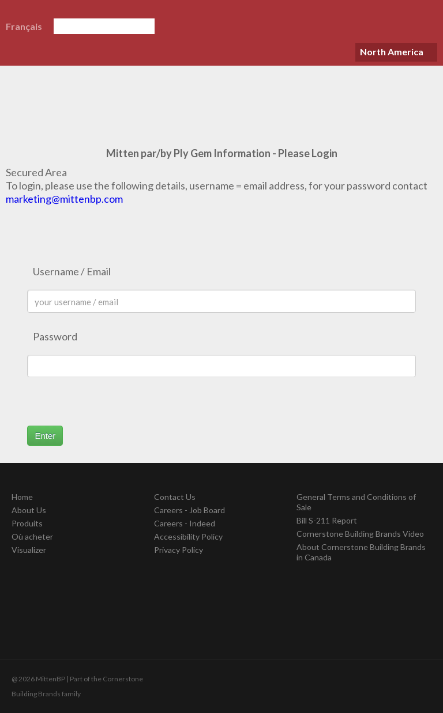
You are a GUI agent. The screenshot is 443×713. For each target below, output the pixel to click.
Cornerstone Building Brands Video (360, 533)
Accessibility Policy (188, 536)
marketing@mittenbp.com (64, 198)
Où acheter (32, 536)
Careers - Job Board (189, 510)
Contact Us (175, 497)
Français (24, 26)
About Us (29, 510)
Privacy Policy (178, 550)
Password (55, 336)
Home (22, 497)
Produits (27, 523)
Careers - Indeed (184, 523)
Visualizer (29, 550)
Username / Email (72, 271)
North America (391, 51)
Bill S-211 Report (326, 520)
